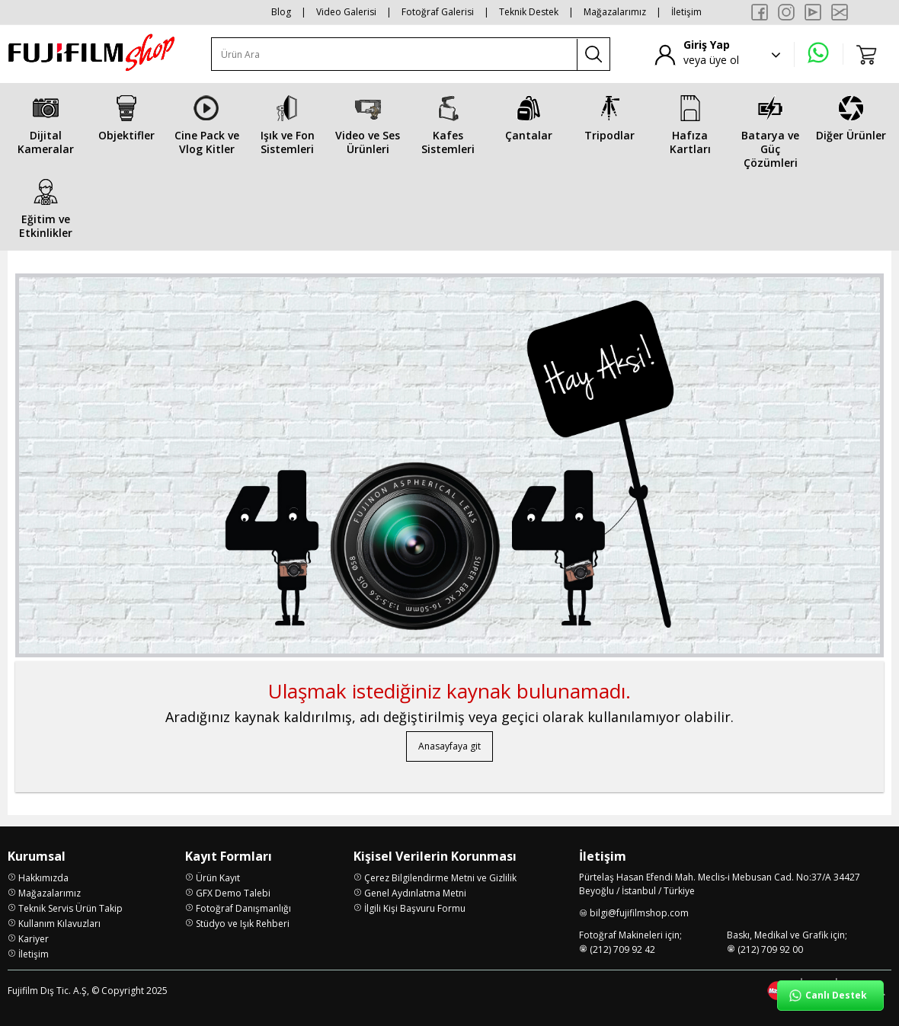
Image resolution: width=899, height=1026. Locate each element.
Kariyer (33, 938)
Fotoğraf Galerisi (438, 11)
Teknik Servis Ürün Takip (70, 908)
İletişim (686, 11)
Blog (281, 11)
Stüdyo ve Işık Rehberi (243, 923)
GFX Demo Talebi (233, 893)
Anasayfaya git (449, 746)
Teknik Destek (528, 11)
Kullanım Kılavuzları (59, 923)
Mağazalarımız (615, 11)
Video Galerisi (346, 11)
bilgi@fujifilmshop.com (639, 912)
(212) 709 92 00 (770, 949)
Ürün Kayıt (218, 877)
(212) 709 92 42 (622, 949)
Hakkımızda (43, 877)
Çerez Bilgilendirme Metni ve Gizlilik (440, 877)
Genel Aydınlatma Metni (415, 893)
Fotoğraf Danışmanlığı (243, 908)
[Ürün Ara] (394, 54)
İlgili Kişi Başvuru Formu (414, 908)
